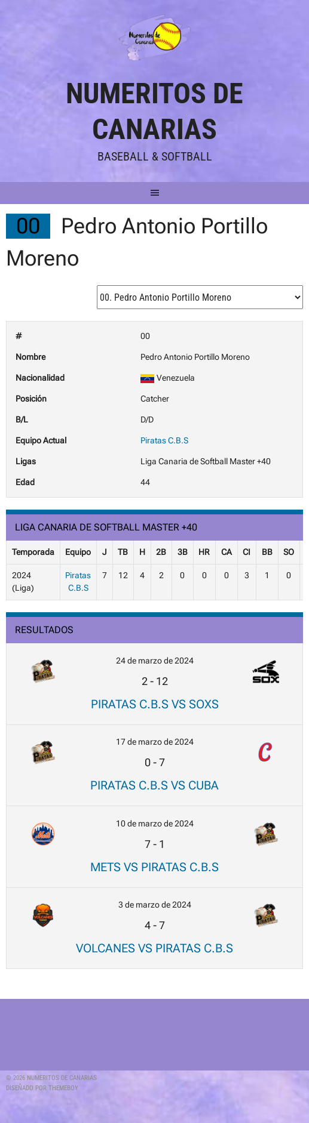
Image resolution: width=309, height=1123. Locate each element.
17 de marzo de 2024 (155, 741)
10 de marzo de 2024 (155, 823)
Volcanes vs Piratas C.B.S (154, 948)
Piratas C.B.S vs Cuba (154, 785)
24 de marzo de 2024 (155, 660)
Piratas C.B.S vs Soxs (155, 704)
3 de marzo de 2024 (154, 904)
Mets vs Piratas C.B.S (154, 867)
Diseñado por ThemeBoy (42, 1088)
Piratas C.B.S (164, 440)
